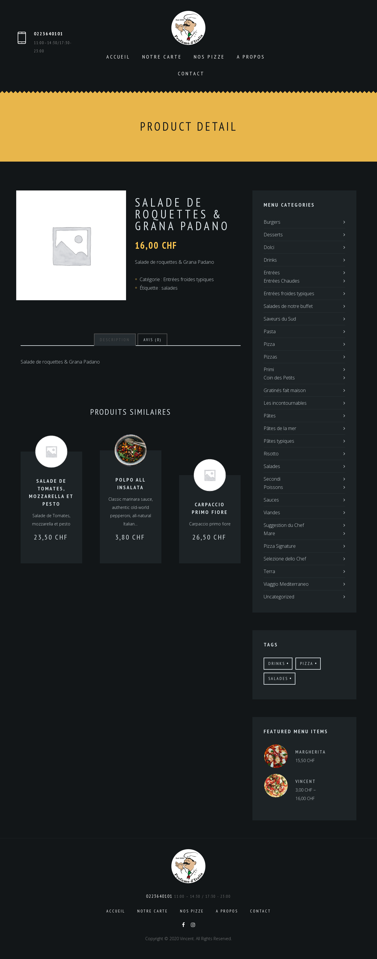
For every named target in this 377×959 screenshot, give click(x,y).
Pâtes (270, 415)
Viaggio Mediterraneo (286, 584)
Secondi (272, 479)
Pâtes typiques (279, 441)
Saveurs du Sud (280, 319)
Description (115, 339)
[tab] (115, 340)
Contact (191, 73)
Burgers (272, 222)
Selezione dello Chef (285, 558)
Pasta (270, 331)
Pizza (269, 344)
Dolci (269, 247)
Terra (269, 571)
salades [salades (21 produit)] (278, 678)
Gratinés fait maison (285, 390)
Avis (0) (152, 339)
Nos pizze (209, 56)
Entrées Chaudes (282, 281)
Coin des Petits (279, 377)
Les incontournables (285, 403)
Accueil (118, 56)
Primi (269, 369)
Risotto (271, 453)
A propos (251, 56)
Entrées (272, 272)
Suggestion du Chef (284, 525)
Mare (269, 533)
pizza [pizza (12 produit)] (306, 663)
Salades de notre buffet (288, 306)
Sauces (271, 500)
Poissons (273, 487)
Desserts (273, 234)
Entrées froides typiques (188, 279)
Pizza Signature (280, 546)
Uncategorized (279, 596)
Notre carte (162, 56)
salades (169, 288)
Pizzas (270, 357)
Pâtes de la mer (280, 428)
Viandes (272, 512)
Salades (272, 466)
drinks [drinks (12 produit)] (276, 663)
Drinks (270, 260)
